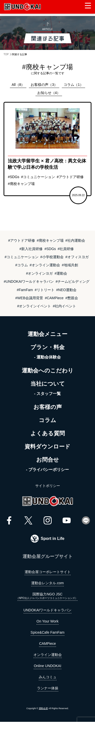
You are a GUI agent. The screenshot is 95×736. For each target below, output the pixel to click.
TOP (6, 54)
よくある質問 (47, 433)
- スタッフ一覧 (47, 393)
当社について (47, 384)
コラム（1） (73, 85)
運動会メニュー (47, 334)
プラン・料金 (47, 347)
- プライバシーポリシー (47, 469)
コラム (47, 420)
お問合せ (47, 460)
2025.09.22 (78, 195)
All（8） (18, 85)
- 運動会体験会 (47, 357)
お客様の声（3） (44, 85)
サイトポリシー (47, 486)
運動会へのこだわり (47, 370)
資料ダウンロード (47, 446)
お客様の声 (47, 407)
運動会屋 (43, 708)
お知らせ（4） (49, 93)
